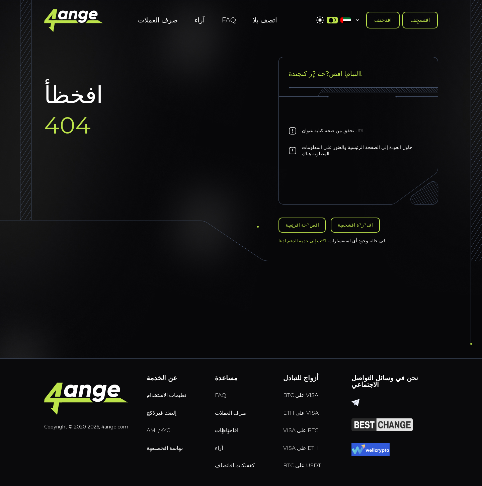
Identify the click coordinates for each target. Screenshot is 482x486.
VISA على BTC (305, 426)
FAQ (229, 20)
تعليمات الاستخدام (172, 387)
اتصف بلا (265, 20)
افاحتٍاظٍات (229, 426)
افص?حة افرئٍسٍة (305, 226)
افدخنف (383, 20)
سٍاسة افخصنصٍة (169, 445)
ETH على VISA (305, 407)
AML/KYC (162, 426)
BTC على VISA (305, 387)
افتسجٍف (420, 20)
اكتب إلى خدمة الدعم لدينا (303, 242)
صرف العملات (158, 20)
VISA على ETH (305, 445)
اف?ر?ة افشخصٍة (365, 226)
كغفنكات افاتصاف (240, 465)
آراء (199, 20)
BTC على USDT (306, 465)
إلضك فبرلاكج (165, 407)
